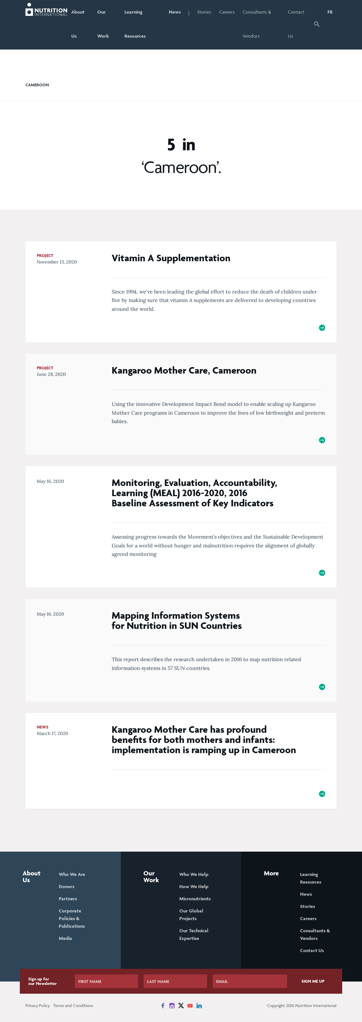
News (175, 12)
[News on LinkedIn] (199, 1005)
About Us (78, 24)
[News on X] (181, 1005)
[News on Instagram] (172, 1005)
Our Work (103, 24)
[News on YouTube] (190, 1005)
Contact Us (296, 24)
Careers (227, 12)
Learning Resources (135, 24)
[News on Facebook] (163, 1005)
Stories (204, 12)
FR (330, 12)
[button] (317, 25)
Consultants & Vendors (257, 24)
